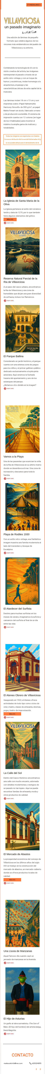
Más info (10, 219)
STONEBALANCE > (34, 5)
